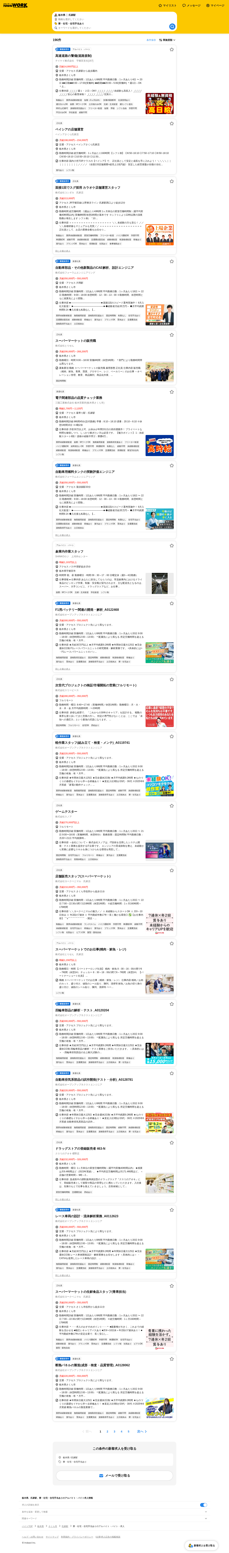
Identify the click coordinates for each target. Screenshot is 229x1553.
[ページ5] (128, 1431)
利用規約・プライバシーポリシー (77, 1537)
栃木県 (40, 1526)
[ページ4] (121, 1431)
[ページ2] (107, 1431)
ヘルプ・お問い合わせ (32, 1537)
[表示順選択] (167, 40)
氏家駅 (65, 1526)
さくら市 (52, 1526)
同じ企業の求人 (62, 251)
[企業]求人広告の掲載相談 (108, 1537)
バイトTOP (27, 1526)
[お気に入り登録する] (171, 49)
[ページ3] (114, 1431)
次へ (140, 1431)
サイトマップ (52, 1537)
